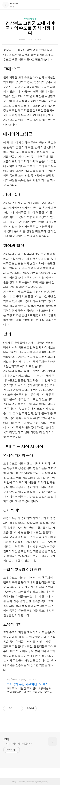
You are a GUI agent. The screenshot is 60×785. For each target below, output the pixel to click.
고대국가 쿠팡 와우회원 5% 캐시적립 (29, 684)
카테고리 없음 (30, 18)
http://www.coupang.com (19, 679)
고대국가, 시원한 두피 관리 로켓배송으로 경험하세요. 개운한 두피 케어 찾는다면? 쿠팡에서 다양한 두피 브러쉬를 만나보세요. (29, 690)
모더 (6, 739)
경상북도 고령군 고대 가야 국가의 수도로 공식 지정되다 (30, 28)
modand (14, 3)
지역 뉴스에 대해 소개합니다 (17, 743)
